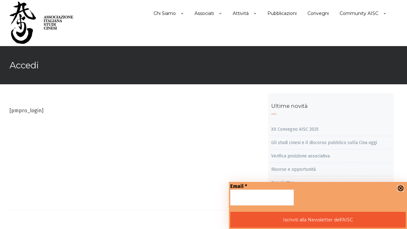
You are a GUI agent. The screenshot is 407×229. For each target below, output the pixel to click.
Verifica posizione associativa (300, 156)
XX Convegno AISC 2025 (295, 129)
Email (238, 186)
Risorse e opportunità (293, 169)
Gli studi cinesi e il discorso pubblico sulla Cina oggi (324, 142)
